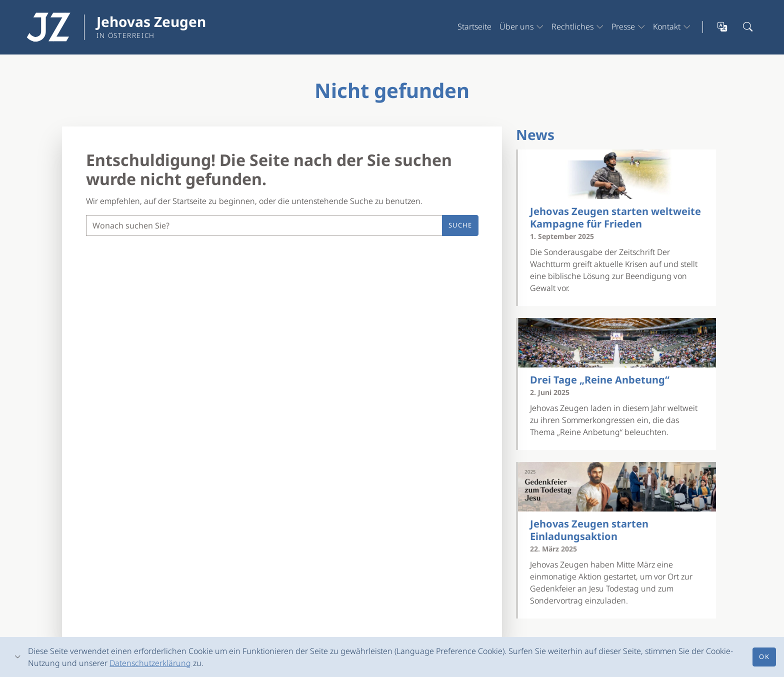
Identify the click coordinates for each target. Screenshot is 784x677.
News (535, 134)
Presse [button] (623, 26)
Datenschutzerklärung (150, 663)
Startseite (475, 26)
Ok (764, 656)
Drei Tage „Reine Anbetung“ (600, 380)
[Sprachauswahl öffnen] (722, 27)
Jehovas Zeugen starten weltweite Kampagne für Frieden (615, 217)
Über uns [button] (517, 26)
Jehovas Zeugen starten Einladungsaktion (589, 530)
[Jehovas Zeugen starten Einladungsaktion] (617, 487)
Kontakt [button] (666, 26)
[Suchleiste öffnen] (748, 27)
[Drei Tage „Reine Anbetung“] (617, 343)
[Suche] (264, 225)
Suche (460, 225)
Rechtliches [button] (573, 26)
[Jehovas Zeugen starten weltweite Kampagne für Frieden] (617, 174)
